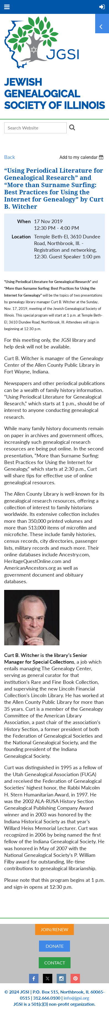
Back (9, 157)
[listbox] (82, 157)
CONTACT (54, 962)
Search (72, 127)
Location (21, 237)
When (24, 221)
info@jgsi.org (76, 997)
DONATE (55, 946)
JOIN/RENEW (54, 929)
